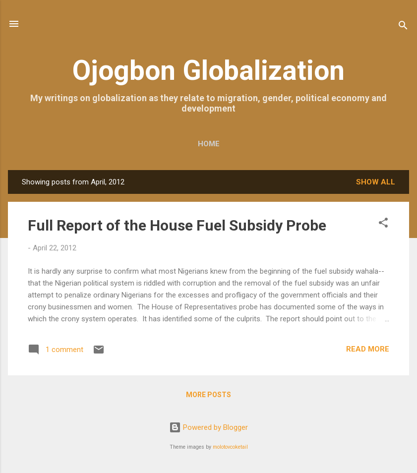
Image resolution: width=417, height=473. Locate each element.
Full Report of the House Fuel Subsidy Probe (177, 225)
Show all (375, 181)
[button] (383, 224)
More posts (208, 395)
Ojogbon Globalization (208, 70)
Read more (367, 349)
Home (209, 143)
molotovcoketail (230, 447)
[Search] (403, 27)
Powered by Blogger (208, 427)
